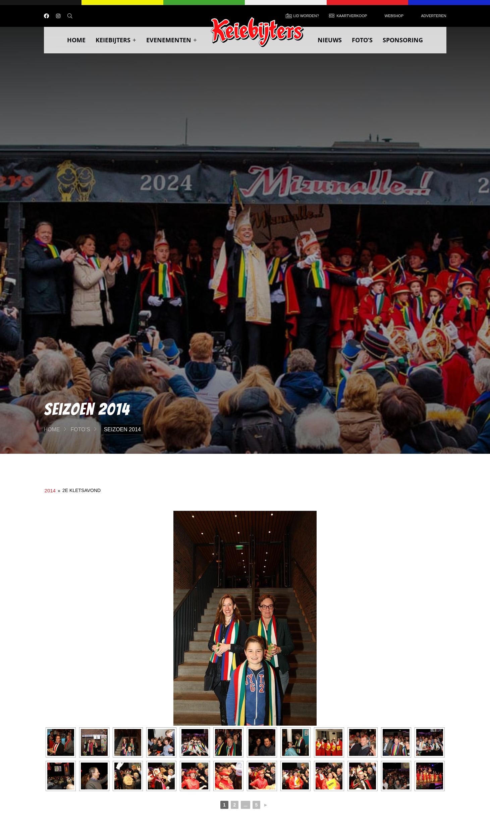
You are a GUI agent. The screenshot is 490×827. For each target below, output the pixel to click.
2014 (50, 490)
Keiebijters (116, 40)
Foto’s (362, 40)
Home (76, 40)
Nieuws (330, 40)
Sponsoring (403, 40)
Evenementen (171, 40)
